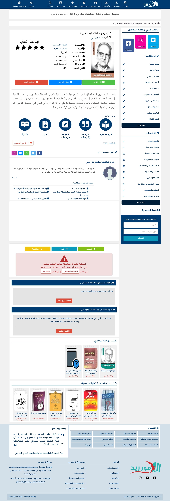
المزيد (14, 177)
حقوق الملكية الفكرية (75, 483)
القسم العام (141, 141)
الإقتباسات (95, 4)
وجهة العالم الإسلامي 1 (77, 198)
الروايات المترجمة (141, 160)
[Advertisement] (64, 221)
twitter (153, 46)
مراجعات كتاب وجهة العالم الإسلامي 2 (96, 282)
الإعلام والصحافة (141, 190)
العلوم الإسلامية (59, 45)
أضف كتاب (72, 4)
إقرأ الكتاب (99, 82)
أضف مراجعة (31, 82)
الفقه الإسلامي (141, 178)
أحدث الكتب (113, 468)
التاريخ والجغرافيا (141, 196)
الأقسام (106, 4)
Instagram (140, 46)
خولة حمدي (141, 64)
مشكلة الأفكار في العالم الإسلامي (33, 192)
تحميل (91, 249)
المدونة (88, 445)
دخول (31, 4)
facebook (128, 50)
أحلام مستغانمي (141, 95)
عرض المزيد (110, 116)
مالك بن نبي (141, 23)
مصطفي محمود (141, 101)
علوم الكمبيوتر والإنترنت (141, 184)
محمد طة (141, 89)
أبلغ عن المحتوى (23, 143)
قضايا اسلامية (60, 49)
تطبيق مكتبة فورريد (75, 488)
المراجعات (84, 4)
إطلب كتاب (60, 4)
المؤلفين (116, 4)
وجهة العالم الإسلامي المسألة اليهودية (31, 188)
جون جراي (141, 70)
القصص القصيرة (141, 172)
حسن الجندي (141, 107)
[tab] (104, 127)
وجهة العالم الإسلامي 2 (123, 23)
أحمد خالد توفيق (141, 83)
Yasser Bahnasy (30, 496)
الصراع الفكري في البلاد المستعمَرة (33, 198)
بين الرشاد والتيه (80, 188)
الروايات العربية (141, 147)
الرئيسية (154, 23)
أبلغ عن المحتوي (71, 271)
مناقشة (38, 249)
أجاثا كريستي (141, 113)
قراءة (64, 249)
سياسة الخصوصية (77, 478)
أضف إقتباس (65, 82)
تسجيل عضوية (19, 4)
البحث (50, 4)
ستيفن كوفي (141, 76)
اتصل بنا (81, 468)
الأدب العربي (108, 445)
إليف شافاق (141, 119)
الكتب (125, 4)
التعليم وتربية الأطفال (141, 166)
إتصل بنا (46, 271)
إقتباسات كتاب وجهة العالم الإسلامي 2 (97, 309)
